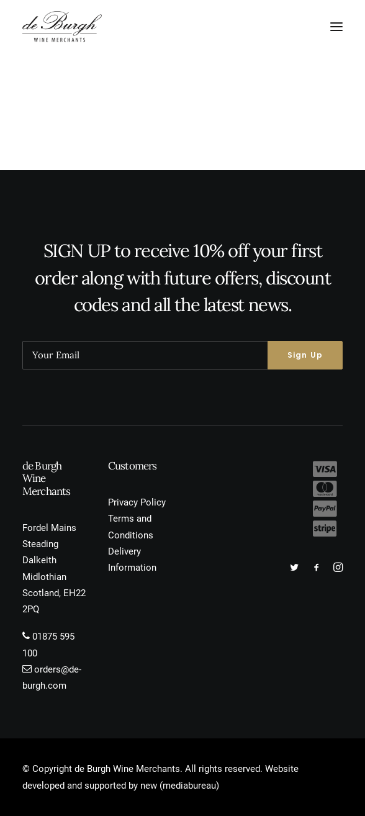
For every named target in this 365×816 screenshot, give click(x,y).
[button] (336, 26)
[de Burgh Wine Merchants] (62, 26)
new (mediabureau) (179, 785)
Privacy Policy (137, 502)
